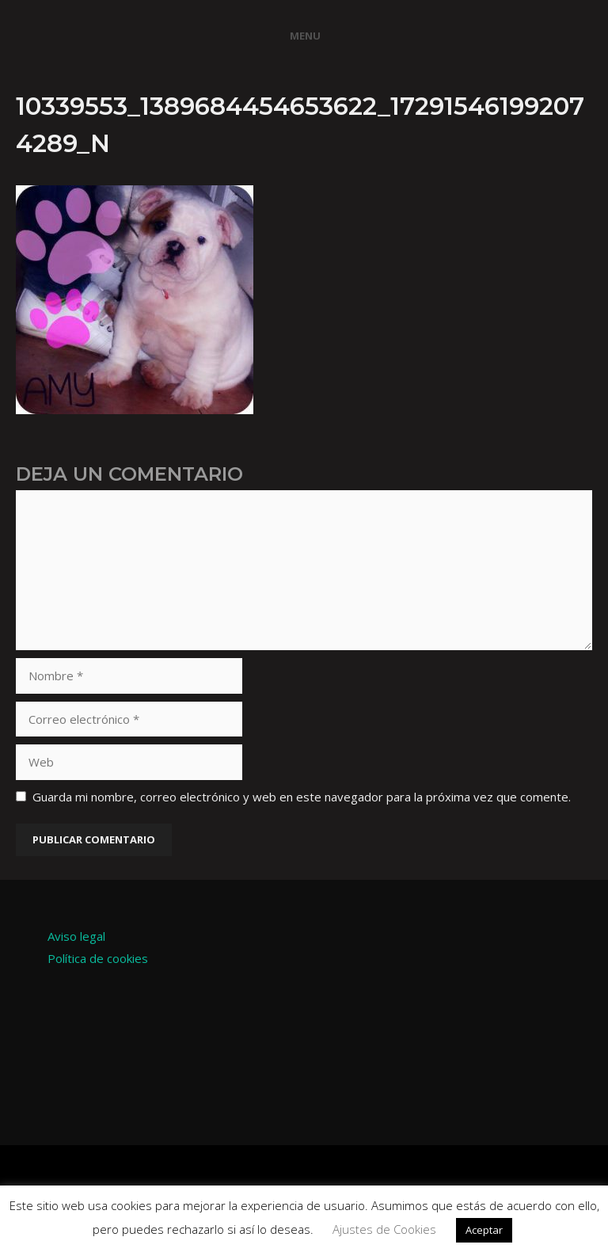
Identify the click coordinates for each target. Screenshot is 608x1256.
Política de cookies (98, 958)
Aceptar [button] (484, 1230)
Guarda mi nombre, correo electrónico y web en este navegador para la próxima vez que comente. (301, 797)
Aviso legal (76, 936)
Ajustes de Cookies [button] (384, 1229)
